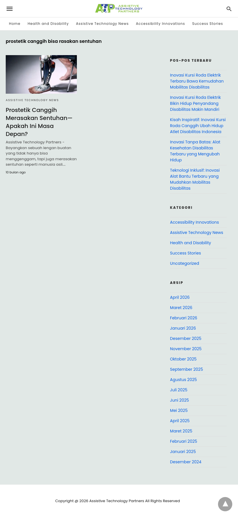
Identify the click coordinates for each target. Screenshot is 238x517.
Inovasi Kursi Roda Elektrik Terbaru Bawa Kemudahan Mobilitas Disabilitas (197, 81)
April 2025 (179, 421)
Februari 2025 (183, 441)
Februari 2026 (183, 318)
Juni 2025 (179, 400)
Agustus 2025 (183, 379)
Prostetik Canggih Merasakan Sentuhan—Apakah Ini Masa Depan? (39, 122)
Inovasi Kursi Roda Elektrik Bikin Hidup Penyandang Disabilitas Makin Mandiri (195, 103)
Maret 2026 (181, 307)
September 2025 (186, 369)
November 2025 (186, 349)
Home (15, 23)
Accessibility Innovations (160, 23)
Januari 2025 (183, 451)
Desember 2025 (185, 338)
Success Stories (207, 23)
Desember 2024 (185, 462)
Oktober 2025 (183, 359)
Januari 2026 (183, 328)
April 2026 (180, 297)
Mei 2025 (179, 410)
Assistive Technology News (102, 23)
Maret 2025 (181, 431)
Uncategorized (184, 263)
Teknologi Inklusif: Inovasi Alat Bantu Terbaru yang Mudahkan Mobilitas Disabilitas (195, 179)
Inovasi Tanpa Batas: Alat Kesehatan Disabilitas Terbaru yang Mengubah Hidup (195, 151)
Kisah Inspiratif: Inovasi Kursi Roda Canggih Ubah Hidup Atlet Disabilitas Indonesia (198, 126)
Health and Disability (48, 23)
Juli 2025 (178, 390)
